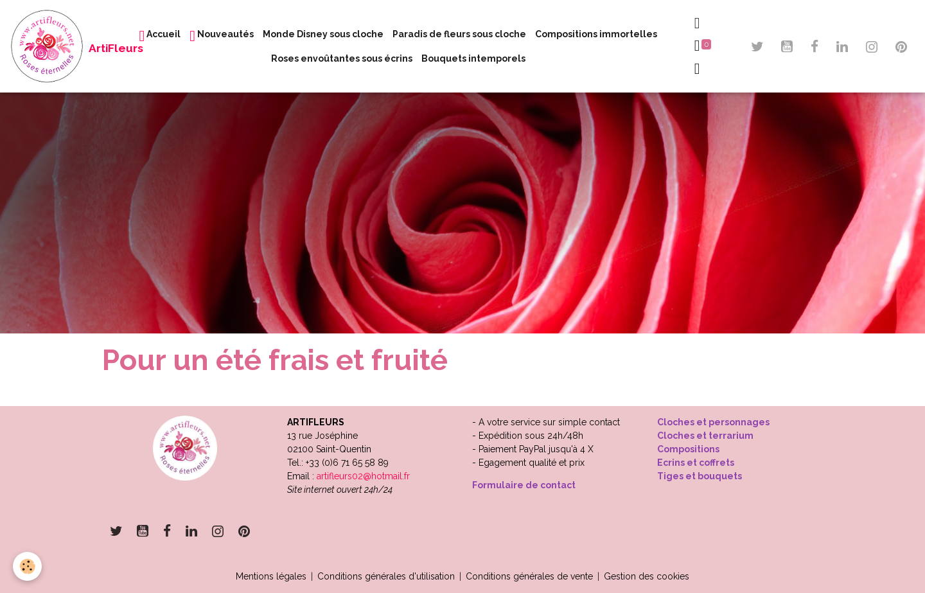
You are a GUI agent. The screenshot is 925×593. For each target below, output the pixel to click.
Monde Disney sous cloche (323, 34)
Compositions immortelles (596, 34)
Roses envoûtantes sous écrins (341, 58)
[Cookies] (27, 566)
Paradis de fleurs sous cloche (459, 34)
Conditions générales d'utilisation (386, 576)
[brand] (60, 46)
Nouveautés (221, 36)
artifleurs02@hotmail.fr (363, 476)
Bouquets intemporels (473, 58)
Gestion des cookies (646, 576)
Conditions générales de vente (529, 576)
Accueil (160, 36)
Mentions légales (271, 576)
